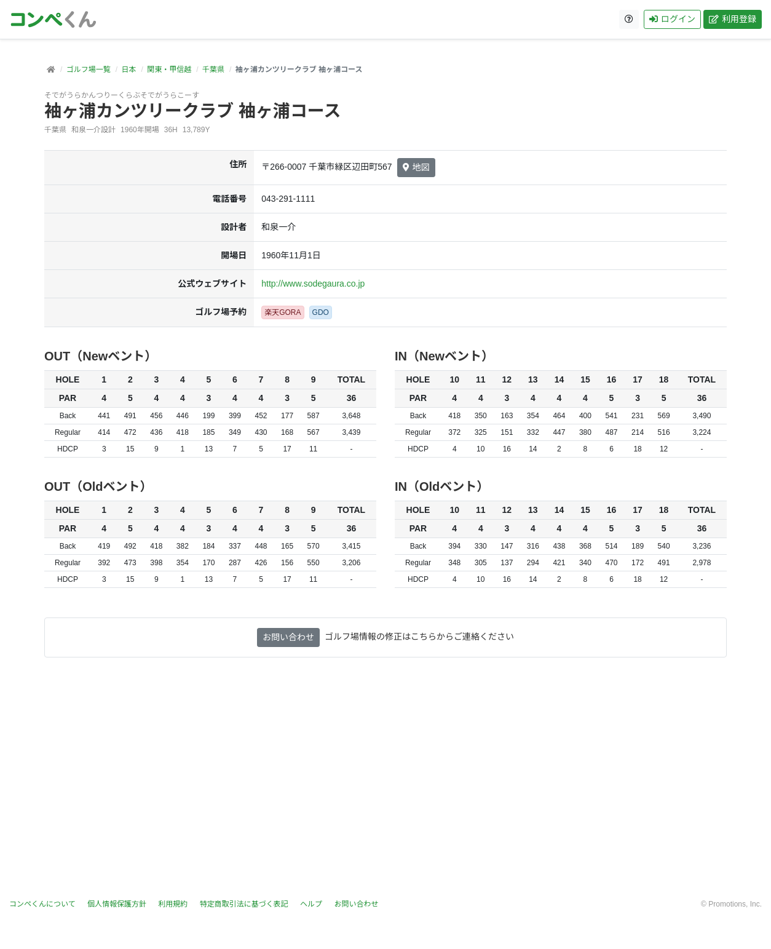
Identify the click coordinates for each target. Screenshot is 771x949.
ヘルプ (311, 904)
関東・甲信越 (169, 69)
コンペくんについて (42, 904)
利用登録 (732, 19)
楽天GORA (282, 312)
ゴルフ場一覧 (88, 69)
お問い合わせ (288, 637)
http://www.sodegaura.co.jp (313, 283)
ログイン (672, 19)
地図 (416, 167)
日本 (128, 69)
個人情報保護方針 (116, 904)
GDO (320, 312)
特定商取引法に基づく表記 (244, 904)
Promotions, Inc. (735, 904)
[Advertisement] (385, 778)
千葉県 (213, 69)
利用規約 (173, 904)
